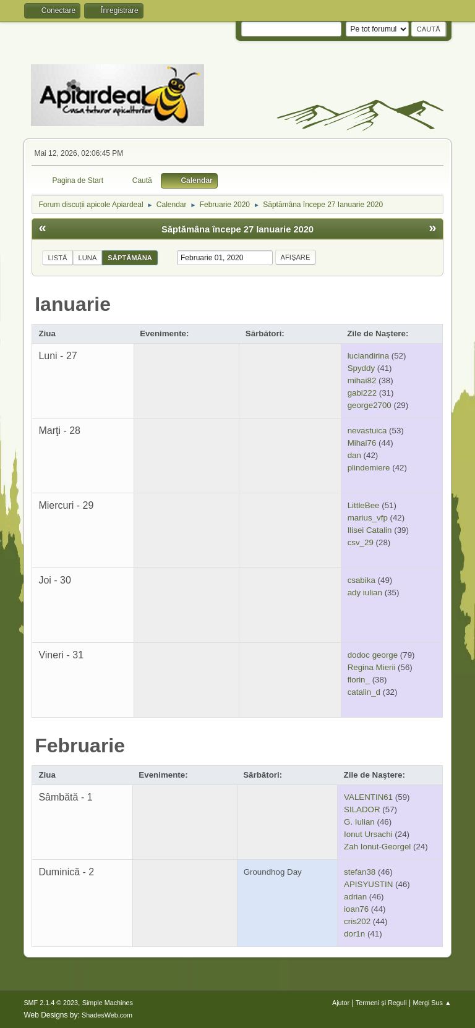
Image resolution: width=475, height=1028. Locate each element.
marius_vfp (368, 517)
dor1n (354, 933)
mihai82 (362, 380)
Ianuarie (73, 304)
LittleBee (364, 505)
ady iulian (365, 592)
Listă (57, 257)
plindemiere (369, 467)
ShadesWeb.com (107, 1015)
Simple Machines (107, 1002)
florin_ (359, 679)
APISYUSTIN (368, 884)
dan (354, 455)
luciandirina (368, 355)
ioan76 (356, 909)
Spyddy (361, 368)
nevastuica (367, 430)
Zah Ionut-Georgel (377, 846)
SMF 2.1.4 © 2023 (51, 1002)
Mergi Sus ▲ (432, 1002)
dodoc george (373, 655)
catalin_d (364, 692)
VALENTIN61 (368, 797)
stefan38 (359, 872)
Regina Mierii (372, 667)
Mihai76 (362, 443)
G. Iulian (359, 821)
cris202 (357, 921)
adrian (355, 896)
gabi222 (362, 392)
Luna (88, 257)
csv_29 (361, 542)
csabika (361, 580)
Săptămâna (130, 257)
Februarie (80, 745)
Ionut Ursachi (368, 834)
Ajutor (340, 1002)
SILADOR (362, 809)
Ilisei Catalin (370, 530)
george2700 (370, 405)
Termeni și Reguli (381, 1002)
